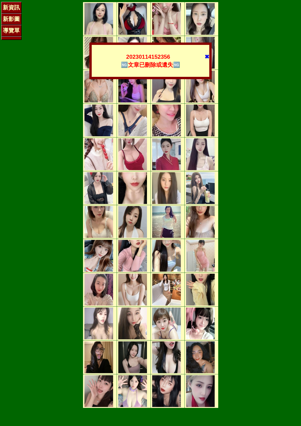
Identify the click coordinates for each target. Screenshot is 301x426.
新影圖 (11, 19)
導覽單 (11, 30)
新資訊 (11, 7)
